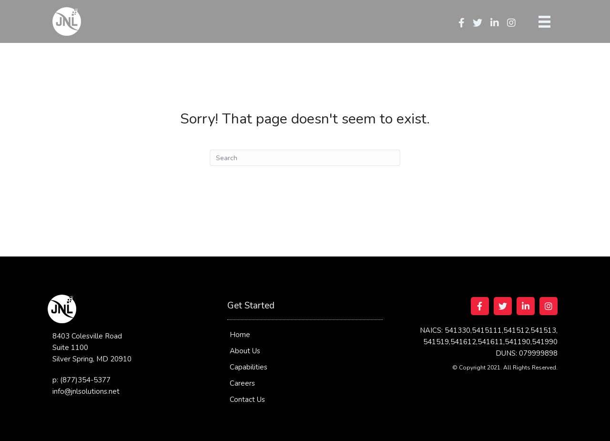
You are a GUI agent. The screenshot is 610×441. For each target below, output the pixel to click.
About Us (245, 351)
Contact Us (247, 399)
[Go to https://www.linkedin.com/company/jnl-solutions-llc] (526, 306)
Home (240, 334)
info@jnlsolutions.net (86, 391)
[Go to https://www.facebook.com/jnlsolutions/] (480, 306)
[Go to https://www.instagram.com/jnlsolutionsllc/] (548, 306)
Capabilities (248, 367)
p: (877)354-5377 (81, 380)
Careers (242, 383)
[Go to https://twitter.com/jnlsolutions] (503, 306)
